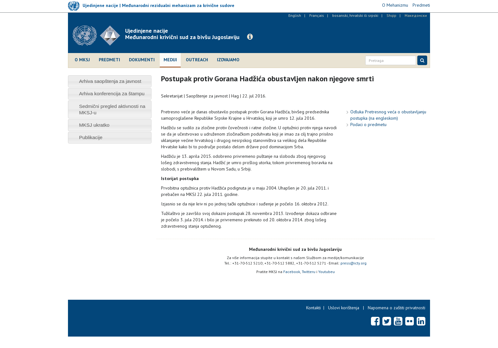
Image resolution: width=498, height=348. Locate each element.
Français (316, 15)
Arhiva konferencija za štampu (112, 93)
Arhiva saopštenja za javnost (110, 81)
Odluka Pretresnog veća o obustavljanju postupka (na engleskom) (388, 115)
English (294, 15)
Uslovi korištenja (343, 308)
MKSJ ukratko (94, 125)
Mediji (170, 60)
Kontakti (313, 308)
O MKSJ (82, 60)
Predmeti (109, 60)
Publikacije (91, 137)
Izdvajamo (228, 60)
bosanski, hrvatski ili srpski (355, 15)
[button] (250, 37)
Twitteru (308, 271)
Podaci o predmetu (368, 124)
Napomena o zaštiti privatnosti (396, 308)
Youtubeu (326, 271)
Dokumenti (142, 60)
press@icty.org (353, 263)
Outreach (197, 60)
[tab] (109, 81)
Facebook (291, 271)
